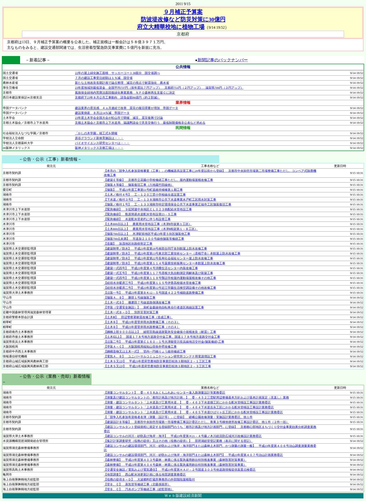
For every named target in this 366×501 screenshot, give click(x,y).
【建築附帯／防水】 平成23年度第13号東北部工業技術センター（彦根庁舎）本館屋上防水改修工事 (172, 253)
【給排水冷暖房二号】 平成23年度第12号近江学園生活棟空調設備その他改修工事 (160, 287)
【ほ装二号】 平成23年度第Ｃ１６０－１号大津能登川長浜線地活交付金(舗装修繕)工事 (164, 341)
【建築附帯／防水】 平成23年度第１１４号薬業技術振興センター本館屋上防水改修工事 (164, 263)
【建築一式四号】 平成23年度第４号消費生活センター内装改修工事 (151, 268)
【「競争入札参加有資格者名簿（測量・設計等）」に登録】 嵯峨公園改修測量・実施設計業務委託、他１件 (178, 417)
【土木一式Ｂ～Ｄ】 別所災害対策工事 (131, 312)
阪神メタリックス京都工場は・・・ (99, 148)
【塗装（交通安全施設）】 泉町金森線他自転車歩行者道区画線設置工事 (154, 307)
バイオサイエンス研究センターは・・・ (102, 143)
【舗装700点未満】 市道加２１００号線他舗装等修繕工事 (144, 238)
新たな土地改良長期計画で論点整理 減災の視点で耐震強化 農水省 (122, 83)
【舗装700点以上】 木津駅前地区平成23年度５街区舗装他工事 (147, 234)
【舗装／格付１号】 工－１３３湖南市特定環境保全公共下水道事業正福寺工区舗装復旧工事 (167, 204)
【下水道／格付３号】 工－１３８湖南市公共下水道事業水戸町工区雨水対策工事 (160, 199)
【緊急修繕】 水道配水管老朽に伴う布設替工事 (137, 219)
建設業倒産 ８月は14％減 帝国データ (102, 113)
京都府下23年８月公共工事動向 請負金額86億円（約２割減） (117, 97)
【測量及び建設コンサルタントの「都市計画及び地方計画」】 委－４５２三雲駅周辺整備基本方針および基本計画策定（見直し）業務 (196, 397)
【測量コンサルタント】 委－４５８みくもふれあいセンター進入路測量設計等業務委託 (164, 392)
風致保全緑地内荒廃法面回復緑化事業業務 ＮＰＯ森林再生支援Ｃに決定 (125, 92)
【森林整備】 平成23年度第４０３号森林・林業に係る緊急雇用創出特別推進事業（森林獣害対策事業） (175, 460)
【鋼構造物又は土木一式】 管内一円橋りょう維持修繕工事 (145, 351)
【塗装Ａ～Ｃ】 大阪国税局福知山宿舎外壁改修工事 (140, 346)
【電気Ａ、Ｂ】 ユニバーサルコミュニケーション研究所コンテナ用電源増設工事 (160, 356)
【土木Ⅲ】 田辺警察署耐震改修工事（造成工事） (138, 317)
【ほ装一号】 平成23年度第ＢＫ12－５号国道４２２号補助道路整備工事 (154, 292)
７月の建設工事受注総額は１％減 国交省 (104, 78)
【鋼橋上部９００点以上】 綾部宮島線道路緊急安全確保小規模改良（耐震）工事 (160, 332)
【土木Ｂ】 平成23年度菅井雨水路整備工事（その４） (142, 327)
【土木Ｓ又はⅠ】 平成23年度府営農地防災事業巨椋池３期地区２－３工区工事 (157, 366)
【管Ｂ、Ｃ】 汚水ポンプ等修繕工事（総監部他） (139, 489)
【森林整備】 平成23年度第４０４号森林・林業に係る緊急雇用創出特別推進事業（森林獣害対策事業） (175, 464)
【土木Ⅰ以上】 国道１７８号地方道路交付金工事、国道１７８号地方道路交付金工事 (162, 337)
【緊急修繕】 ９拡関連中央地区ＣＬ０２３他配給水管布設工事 (148, 209)
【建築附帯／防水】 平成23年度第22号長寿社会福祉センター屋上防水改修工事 (158, 258)
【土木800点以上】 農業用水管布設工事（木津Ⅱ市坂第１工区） (148, 224)
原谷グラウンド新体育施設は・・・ (99, 138)
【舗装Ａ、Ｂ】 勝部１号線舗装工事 (129, 297)
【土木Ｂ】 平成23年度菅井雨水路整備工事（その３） (142, 322)
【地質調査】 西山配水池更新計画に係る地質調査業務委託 (145, 474)
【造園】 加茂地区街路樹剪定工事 (128, 243)
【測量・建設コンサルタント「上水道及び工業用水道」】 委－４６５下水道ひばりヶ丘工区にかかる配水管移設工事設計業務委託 (193, 412)
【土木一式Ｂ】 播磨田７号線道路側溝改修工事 (137, 302)
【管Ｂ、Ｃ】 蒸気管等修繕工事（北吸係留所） (137, 484)
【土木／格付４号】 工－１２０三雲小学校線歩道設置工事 (145, 194)
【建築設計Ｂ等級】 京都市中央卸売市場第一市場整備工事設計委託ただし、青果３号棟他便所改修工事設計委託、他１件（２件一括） (196, 422)
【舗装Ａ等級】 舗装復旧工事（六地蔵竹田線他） (139, 185)
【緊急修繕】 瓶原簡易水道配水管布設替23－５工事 (140, 214)
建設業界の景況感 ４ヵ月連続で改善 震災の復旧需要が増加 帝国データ (126, 108)
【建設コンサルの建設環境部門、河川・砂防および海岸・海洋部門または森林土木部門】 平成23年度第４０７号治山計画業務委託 (193, 455)
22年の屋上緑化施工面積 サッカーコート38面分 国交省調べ (117, 73)
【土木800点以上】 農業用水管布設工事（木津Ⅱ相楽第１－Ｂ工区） (151, 229)
